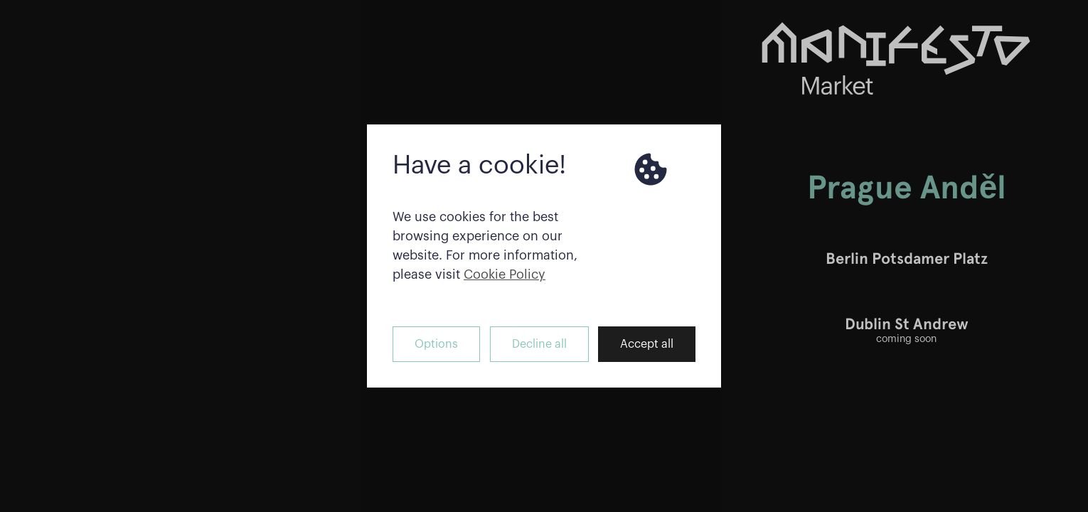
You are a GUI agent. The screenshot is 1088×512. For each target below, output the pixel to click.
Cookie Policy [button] (504, 274)
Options (436, 344)
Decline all (539, 344)
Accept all (646, 344)
